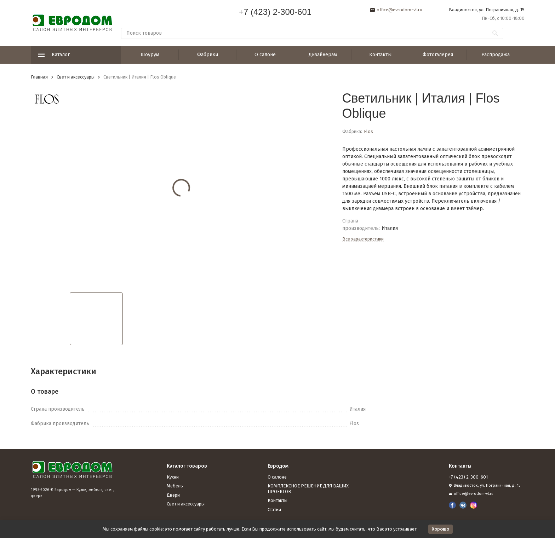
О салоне (265, 55)
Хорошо (440, 529)
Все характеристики (363, 239)
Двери (173, 495)
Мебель (175, 485)
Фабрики (207, 55)
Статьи (274, 509)
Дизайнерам (323, 55)
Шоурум (150, 55)
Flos (368, 131)
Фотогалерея (438, 55)
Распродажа (495, 55)
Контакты (380, 55)
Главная (39, 77)
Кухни (173, 477)
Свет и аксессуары (76, 77)
